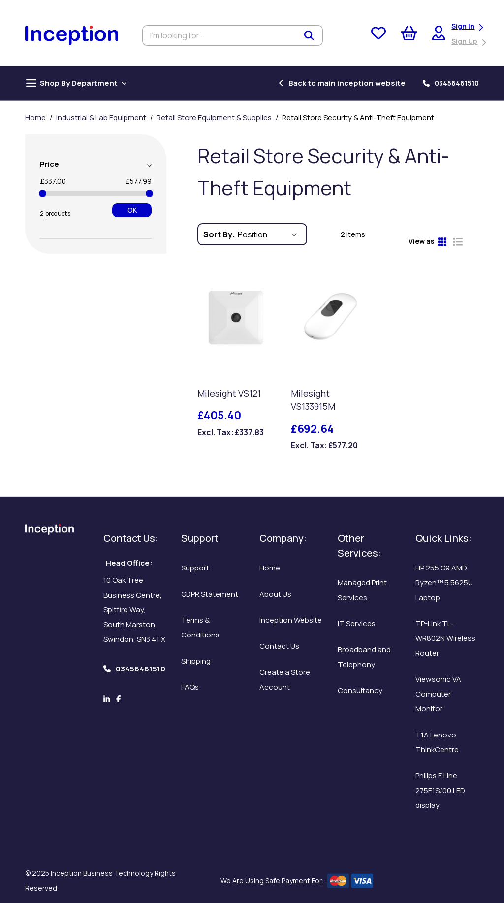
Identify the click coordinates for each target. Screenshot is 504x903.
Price (49, 164)
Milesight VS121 (229, 393)
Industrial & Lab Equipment (102, 117)
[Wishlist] (378, 35)
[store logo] (71, 36)
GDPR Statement (209, 594)
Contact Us (279, 646)
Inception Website (290, 620)
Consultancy (360, 690)
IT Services (357, 623)
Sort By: (219, 234)
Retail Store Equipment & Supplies (215, 117)
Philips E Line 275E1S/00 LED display (440, 790)
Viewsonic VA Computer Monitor (438, 694)
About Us (275, 594)
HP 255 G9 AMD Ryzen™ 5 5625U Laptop (444, 582)
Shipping (196, 661)
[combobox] (232, 35)
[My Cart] (409, 35)
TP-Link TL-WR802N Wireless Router (445, 638)
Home (36, 117)
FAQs (190, 687)
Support (195, 568)
